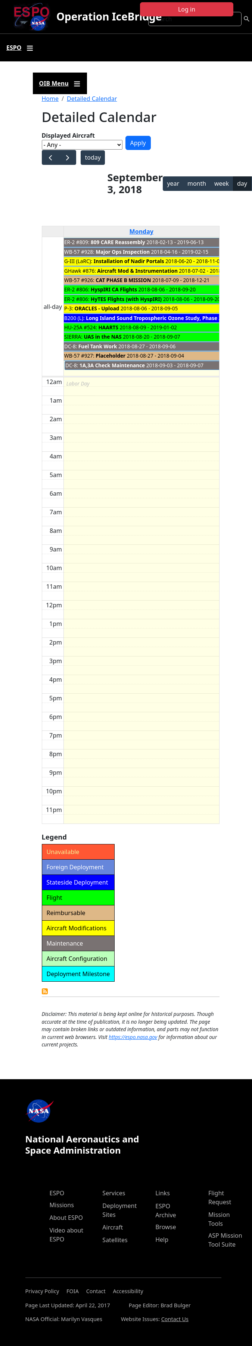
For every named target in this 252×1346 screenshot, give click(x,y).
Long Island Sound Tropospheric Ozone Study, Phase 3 (153, 318)
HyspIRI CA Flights (114, 289)
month (196, 183)
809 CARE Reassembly (118, 242)
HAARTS (108, 327)
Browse (165, 1227)
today (92, 157)
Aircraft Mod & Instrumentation (137, 270)
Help (161, 1239)
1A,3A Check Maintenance (112, 365)
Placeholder (110, 355)
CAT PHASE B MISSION (123, 280)
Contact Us (175, 1319)
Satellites (114, 1240)
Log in (186, 9)
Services (113, 1193)
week (221, 183)
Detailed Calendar (92, 99)
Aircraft (112, 1227)
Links (162, 1193)
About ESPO (66, 1218)
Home (50, 99)
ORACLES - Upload (97, 308)
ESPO (57, 1193)
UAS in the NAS (102, 336)
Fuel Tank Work (97, 346)
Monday (141, 231)
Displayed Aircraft (68, 135)
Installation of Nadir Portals (129, 261)
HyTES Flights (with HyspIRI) (126, 299)
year (173, 183)
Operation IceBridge (109, 16)
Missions (62, 1205)
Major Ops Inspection (123, 251)
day (242, 183)
